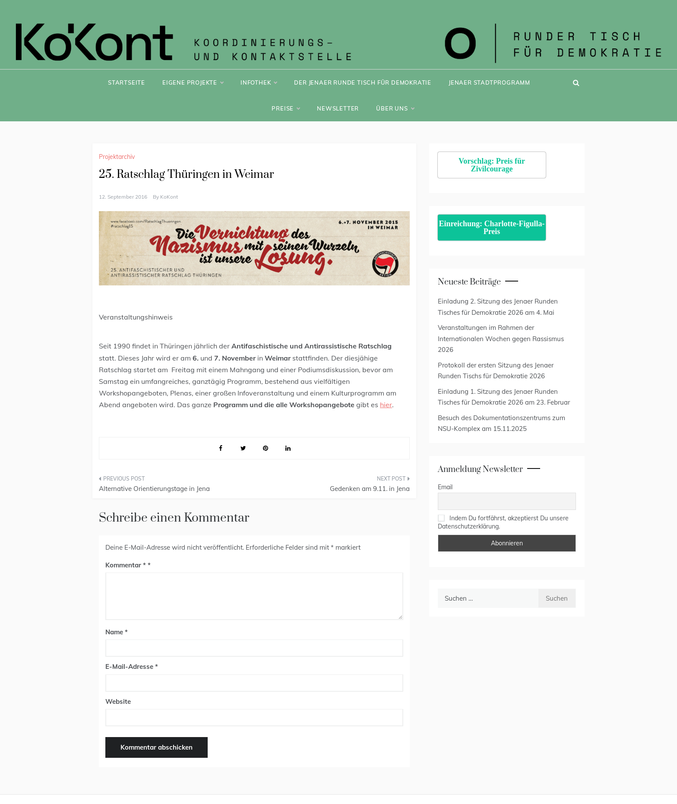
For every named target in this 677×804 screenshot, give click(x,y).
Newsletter (338, 108)
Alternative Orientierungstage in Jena (154, 488)
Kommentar (125, 565)
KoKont (169, 196)
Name (116, 632)
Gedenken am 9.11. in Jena (370, 488)
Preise (286, 108)
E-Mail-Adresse (131, 666)
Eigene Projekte (192, 82)
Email (445, 487)
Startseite (126, 82)
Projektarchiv (117, 157)
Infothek (258, 82)
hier (386, 404)
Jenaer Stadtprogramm (489, 82)
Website (118, 701)
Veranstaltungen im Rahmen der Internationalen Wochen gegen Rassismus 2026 (501, 338)
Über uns (395, 108)
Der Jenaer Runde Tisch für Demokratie (362, 82)
